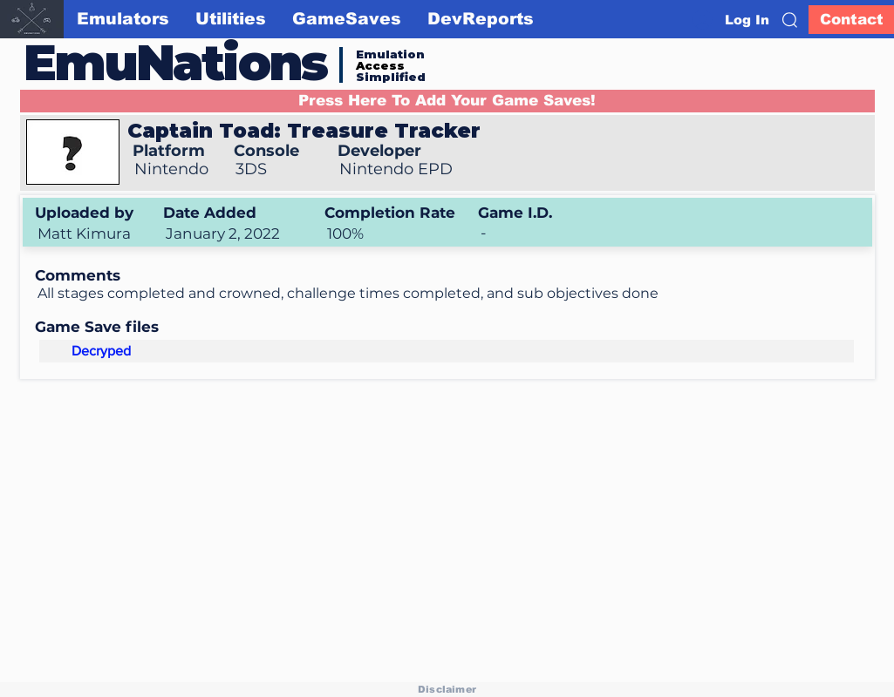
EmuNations (175, 62)
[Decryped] (101, 351)
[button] (789, 20)
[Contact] (851, 19)
